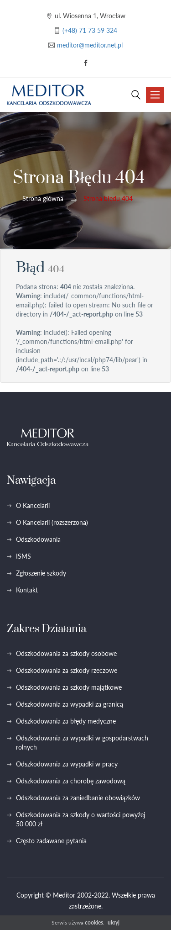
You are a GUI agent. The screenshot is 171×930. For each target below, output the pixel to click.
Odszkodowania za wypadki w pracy (67, 764)
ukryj (113, 922)
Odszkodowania (38, 539)
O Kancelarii (33, 505)
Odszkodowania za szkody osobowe (66, 653)
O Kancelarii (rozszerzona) (52, 522)
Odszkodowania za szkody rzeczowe (66, 670)
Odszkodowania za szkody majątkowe (69, 687)
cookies (94, 922)
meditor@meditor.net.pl (90, 45)
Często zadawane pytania (51, 841)
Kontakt (27, 590)
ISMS (23, 556)
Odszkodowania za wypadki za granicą (69, 704)
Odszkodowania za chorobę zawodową (70, 781)
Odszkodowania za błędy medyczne (66, 721)
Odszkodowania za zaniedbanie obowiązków (78, 798)
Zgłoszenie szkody (41, 573)
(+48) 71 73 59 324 (89, 30)
